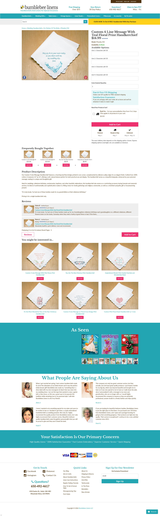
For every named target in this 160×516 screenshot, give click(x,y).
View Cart (126, 1)
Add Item (28, 165)
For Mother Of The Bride (51, 28)
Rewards (152, 511)
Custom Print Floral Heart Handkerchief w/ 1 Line (120, 312)
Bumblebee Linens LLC (86, 508)
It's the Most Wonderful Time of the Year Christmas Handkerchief (40, 313)
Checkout (133, 1)
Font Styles (66, 494)
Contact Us (49, 475)
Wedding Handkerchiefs (34, 28)
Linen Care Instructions (70, 480)
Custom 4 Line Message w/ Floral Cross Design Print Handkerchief (80, 313)
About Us (85, 471)
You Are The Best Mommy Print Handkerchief (80, 273)
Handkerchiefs (27, 16)
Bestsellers (85, 489)
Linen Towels (79, 16)
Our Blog (66, 471)
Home (24, 28)
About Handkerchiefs (70, 477)
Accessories (117, 16)
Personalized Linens (93, 16)
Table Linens (53, 16)
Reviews (28, 234)
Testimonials (85, 483)
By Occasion (128, 16)
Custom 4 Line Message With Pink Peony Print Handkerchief (40, 274)
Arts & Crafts (67, 474)
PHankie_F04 (65, 28)
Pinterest (49, 471)
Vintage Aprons (66, 16)
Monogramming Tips (69, 491)
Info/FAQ (85, 480)
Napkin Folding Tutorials (70, 483)
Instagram (30, 475)
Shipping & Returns (88, 474)
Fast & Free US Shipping (105, 92)
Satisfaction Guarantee (104, 97)
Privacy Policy (86, 477)
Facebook (30, 471)
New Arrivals (86, 492)
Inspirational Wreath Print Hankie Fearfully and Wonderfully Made (120, 274)
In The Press (85, 486)
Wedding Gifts (40, 16)
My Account (119, 1)
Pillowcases (107, 16)
